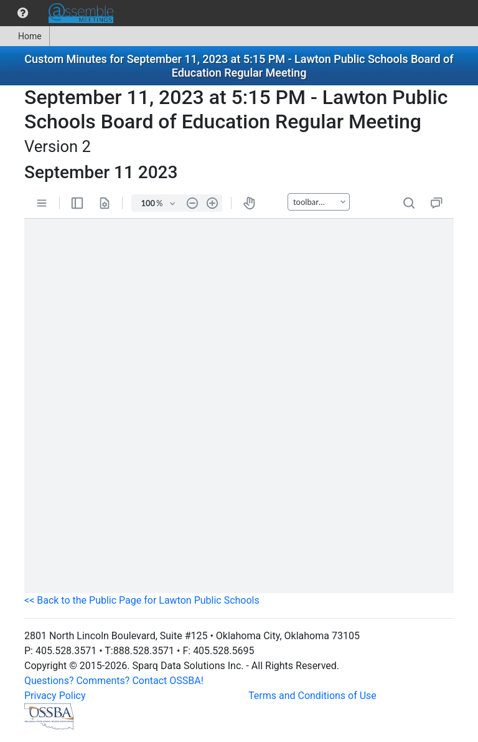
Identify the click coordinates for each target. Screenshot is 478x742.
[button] (22, 13)
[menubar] (60, 13)
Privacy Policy (55, 696)
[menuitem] (22, 13)
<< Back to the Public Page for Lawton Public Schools (142, 600)
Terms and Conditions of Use (312, 696)
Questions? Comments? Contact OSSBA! (114, 681)
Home (24, 36)
